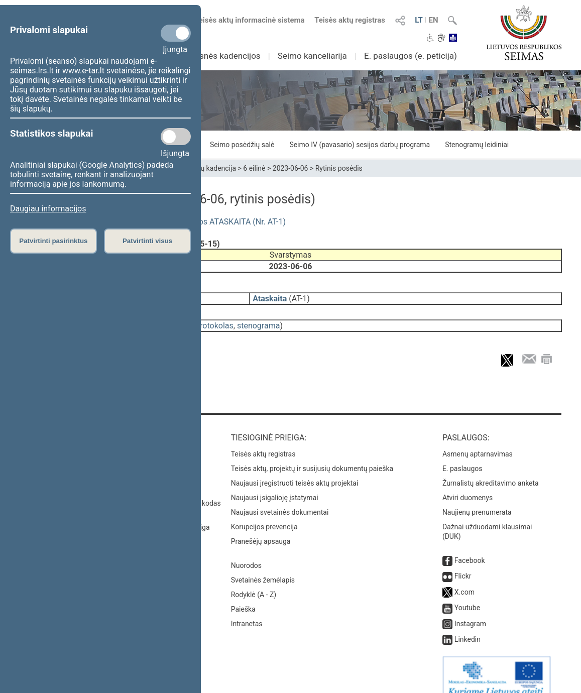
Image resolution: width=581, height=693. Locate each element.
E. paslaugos (462, 454)
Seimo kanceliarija (312, 56)
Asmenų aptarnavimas (477, 440)
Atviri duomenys (467, 484)
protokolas (214, 318)
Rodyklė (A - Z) (254, 580)
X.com (464, 578)
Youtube (467, 594)
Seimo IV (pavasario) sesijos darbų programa (359, 145)
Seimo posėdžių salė (242, 145)
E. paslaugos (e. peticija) (410, 56)
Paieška (243, 595)
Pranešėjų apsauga (261, 527)
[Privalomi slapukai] (176, 33)
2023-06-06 (290, 168)
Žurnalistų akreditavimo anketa (490, 469)
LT (419, 20)
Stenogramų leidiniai (477, 145)
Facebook (469, 546)
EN (433, 20)
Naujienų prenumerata (477, 498)
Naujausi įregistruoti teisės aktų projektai (295, 469)
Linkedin (467, 625)
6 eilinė (254, 168)
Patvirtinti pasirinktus (53, 241)
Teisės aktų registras (349, 20)
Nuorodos (246, 551)
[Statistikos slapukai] (176, 136)
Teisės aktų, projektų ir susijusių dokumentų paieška (312, 454)
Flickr (463, 562)
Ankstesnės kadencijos (217, 56)
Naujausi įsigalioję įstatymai (274, 484)
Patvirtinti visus (147, 241)
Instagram (470, 610)
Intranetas (247, 610)
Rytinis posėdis (339, 168)
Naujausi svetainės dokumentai (280, 498)
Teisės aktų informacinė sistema (249, 20)
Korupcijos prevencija (264, 513)
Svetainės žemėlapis (263, 566)
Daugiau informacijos (48, 208)
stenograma (258, 318)
